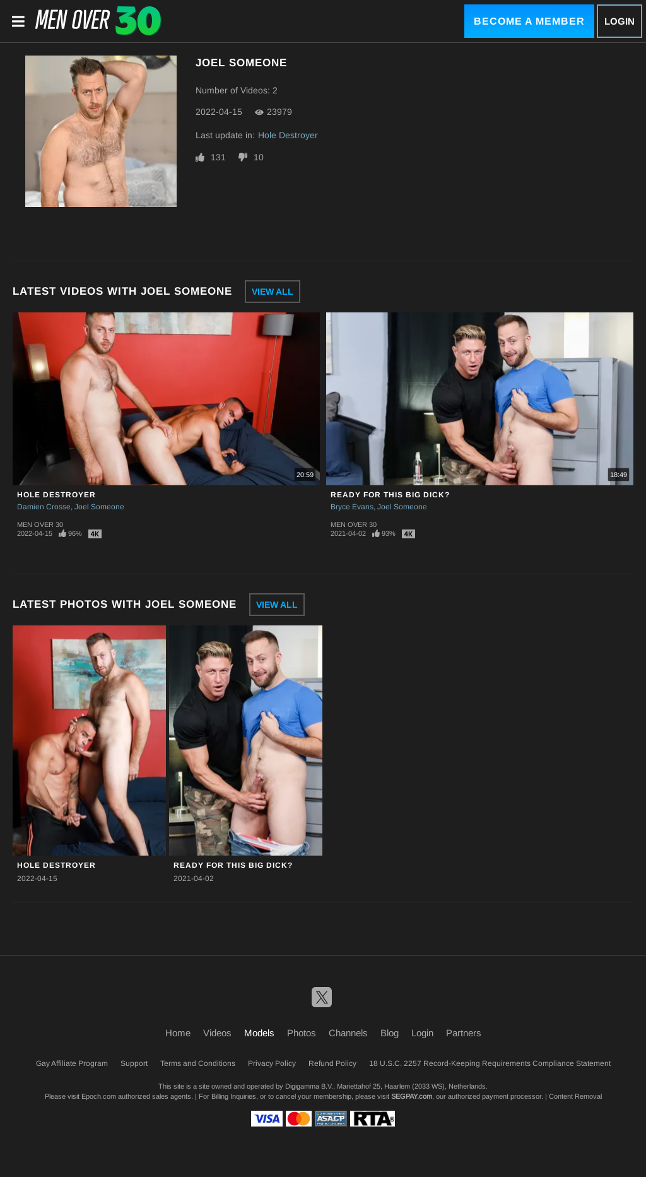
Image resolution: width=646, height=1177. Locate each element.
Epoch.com (98, 1096)
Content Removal (575, 1096)
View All (272, 292)
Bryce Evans (352, 506)
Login (619, 21)
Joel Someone (99, 506)
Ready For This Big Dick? (390, 494)
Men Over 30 (40, 524)
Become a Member (529, 21)
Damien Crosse (44, 506)
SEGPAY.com (411, 1096)
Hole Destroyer (288, 135)
